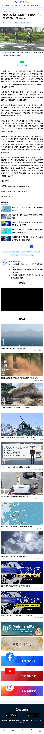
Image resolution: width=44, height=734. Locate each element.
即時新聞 (12, 261)
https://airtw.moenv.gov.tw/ (18, 191)
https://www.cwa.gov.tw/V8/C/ (18, 186)
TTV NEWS (4, 11)
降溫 (29, 23)
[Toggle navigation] (40, 730)
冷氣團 (23, 23)
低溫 (12, 255)
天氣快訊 (24, 255)
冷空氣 (30, 252)
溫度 (18, 255)
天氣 (17, 23)
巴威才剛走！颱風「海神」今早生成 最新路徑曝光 (27, 265)
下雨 (23, 252)
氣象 (10, 11)
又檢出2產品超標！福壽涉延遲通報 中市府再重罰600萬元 (27, 270)
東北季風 (37, 252)
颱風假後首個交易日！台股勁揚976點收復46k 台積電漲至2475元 (27, 275)
